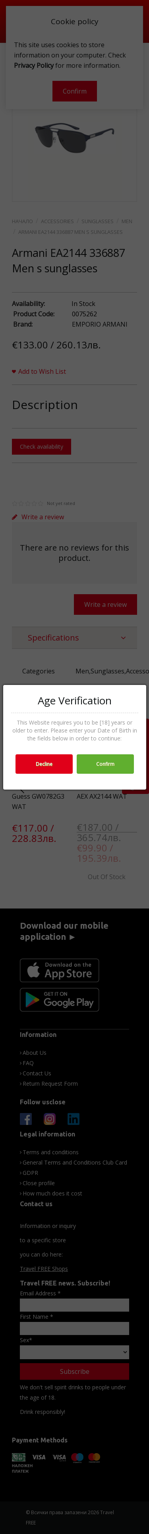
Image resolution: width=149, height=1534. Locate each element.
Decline (44, 764)
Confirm (105, 764)
